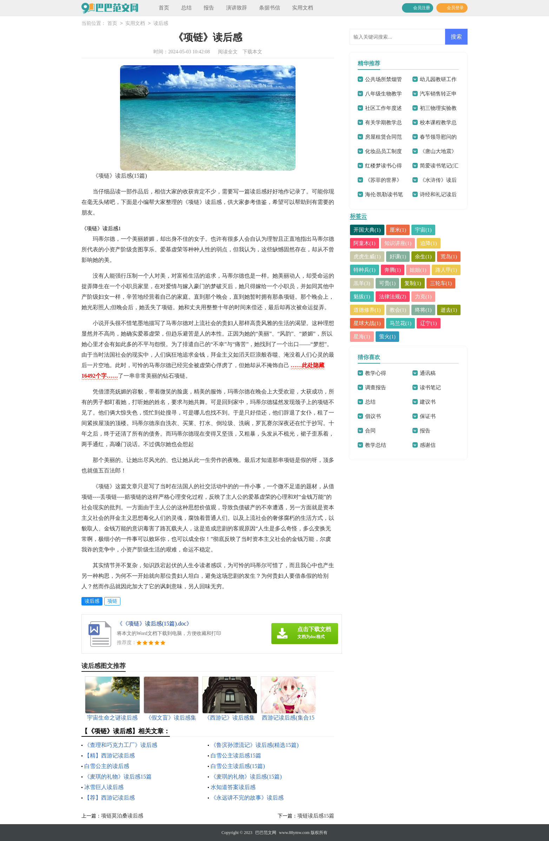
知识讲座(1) (398, 243)
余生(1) (423, 256)
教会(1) (398, 310)
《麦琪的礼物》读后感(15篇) (246, 777)
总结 (186, 8)
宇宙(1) (423, 230)
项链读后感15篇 (315, 816)
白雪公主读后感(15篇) (238, 766)
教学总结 (375, 445)
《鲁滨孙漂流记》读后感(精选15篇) (255, 745)
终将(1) (423, 310)
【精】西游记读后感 (109, 756)
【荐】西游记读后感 (109, 798)
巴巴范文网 (265, 832)
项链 (112, 601)
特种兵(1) (364, 270)
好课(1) (398, 256)
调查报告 (375, 387)
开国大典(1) (367, 230)
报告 (209, 8)
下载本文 (252, 51)
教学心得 (375, 373)
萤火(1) (387, 336)
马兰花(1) (401, 323)
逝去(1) (449, 310)
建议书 (428, 402)
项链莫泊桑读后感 (122, 816)
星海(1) (361, 336)
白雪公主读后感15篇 (236, 756)
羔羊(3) (361, 283)
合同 (370, 430)
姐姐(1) (418, 270)
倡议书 (373, 416)
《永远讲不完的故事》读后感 (247, 798)
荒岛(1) (449, 256)
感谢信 (428, 445)
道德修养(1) (367, 310)
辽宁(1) (428, 323)
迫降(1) (428, 243)
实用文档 (302, 8)
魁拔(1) (361, 296)
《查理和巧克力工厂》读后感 (120, 745)
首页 (164, 8)
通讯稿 (428, 373)
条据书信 (269, 8)
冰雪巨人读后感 (104, 787)
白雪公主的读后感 (106, 766)
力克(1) (423, 296)
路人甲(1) (446, 270)
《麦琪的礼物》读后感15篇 (118, 777)
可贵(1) (387, 283)
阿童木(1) (364, 243)
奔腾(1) (392, 270)
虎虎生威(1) (367, 256)
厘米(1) (398, 230)
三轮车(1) (441, 283)
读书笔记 (430, 387)
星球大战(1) (367, 323)
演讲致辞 (236, 8)
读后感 (160, 23)
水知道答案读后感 (233, 787)
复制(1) (412, 283)
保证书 (428, 416)
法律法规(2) (392, 296)
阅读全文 (228, 51)
